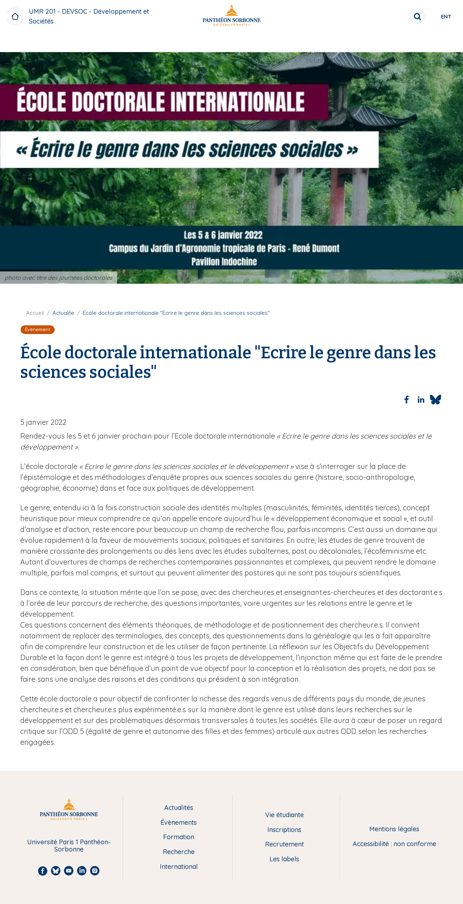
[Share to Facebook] (406, 399)
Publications (320, 42)
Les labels (284, 859)
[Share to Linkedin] (421, 399)
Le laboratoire (45, 42)
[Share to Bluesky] (435, 399)
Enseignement (418, 42)
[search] (393, 16)
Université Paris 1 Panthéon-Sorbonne (69, 845)
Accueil (35, 312)
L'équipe (138, 42)
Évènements (179, 823)
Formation (178, 837)
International (179, 867)
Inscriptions (284, 830)
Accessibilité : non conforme (394, 844)
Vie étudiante (284, 815)
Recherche (227, 42)
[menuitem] (45, 42)
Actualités (178, 808)
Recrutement (284, 844)
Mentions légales (394, 829)
